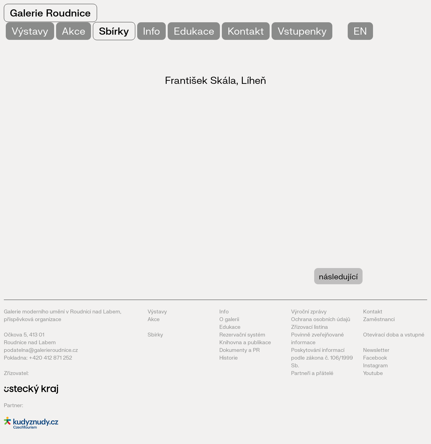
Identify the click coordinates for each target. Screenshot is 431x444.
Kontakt (246, 31)
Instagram (375, 365)
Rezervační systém (242, 335)
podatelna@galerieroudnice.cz (41, 350)
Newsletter (376, 350)
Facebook (375, 358)
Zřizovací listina (309, 327)
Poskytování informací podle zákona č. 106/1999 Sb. (322, 357)
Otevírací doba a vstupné (393, 335)
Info (151, 31)
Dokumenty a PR (239, 350)
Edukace (194, 31)
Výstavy (157, 311)
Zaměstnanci (379, 319)
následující (338, 276)
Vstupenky (302, 31)
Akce (73, 31)
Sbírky (155, 335)
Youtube (373, 373)
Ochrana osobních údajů (320, 319)
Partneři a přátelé (312, 373)
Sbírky (114, 31)
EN (360, 31)
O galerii (229, 319)
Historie (228, 358)
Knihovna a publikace (245, 342)
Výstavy (30, 31)
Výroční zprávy (309, 311)
